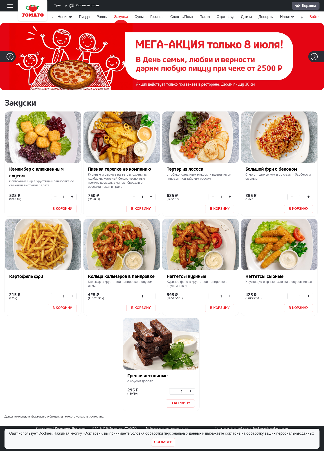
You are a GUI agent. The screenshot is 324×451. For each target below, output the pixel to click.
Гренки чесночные (147, 375)
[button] (321, 56)
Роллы (102, 17)
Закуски (121, 17)
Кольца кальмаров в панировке (121, 276)
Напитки (287, 17)
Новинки (65, 17)
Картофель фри (26, 276)
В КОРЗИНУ (62, 208)
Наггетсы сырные (264, 276)
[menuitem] (65, 18)
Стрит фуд (225, 17)
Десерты (266, 17)
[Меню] (10, 6)
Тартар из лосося (185, 169)
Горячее (157, 17)
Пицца (84, 17)
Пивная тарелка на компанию (119, 169)
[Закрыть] (163, 442)
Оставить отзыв (84, 5)
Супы (139, 17)
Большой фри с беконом (271, 169)
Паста (205, 17)
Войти (314, 17)
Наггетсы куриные (186, 276)
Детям (246, 17)
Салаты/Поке (181, 17)
